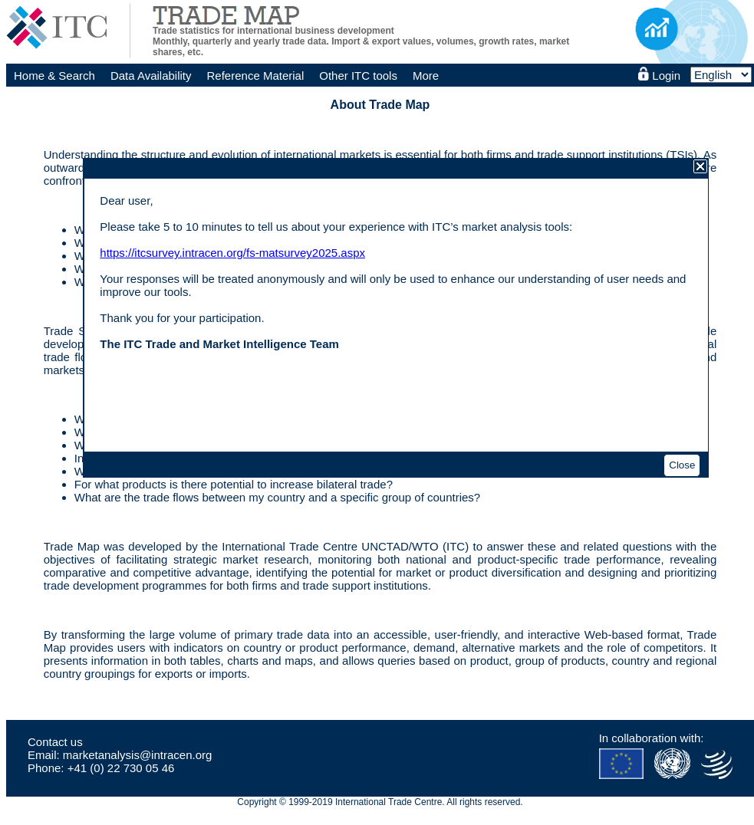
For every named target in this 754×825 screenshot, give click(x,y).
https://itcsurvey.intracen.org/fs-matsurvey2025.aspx (232, 252)
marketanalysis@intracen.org (137, 754)
